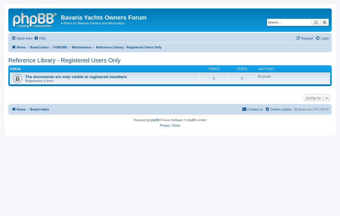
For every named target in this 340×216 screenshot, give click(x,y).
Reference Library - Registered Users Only (64, 60)
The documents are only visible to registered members (76, 77)
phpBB (154, 120)
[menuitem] (40, 38)
